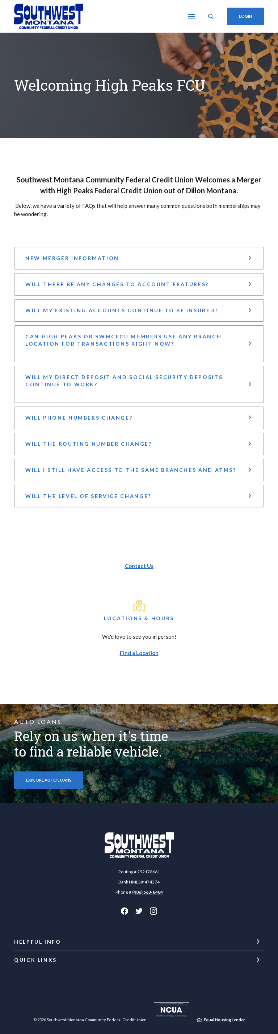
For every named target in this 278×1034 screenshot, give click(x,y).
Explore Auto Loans (48, 780)
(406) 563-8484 (147, 892)
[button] (139, 258)
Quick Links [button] (35, 960)
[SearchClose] (211, 16)
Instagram (153, 911)
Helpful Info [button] (37, 942)
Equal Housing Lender (224, 1019)
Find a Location (139, 653)
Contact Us (139, 566)
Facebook (124, 911)
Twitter (139, 911)
